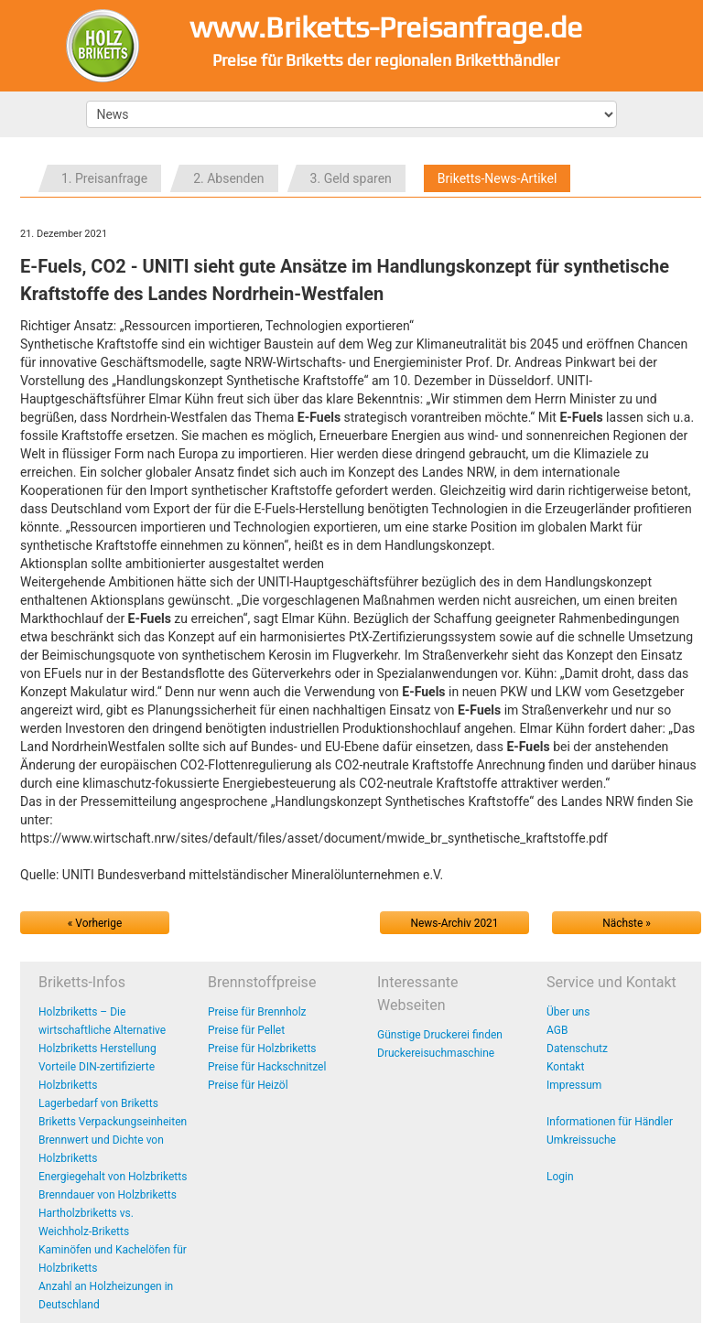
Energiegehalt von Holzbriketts (112, 1176)
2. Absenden (228, 178)
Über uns (567, 1012)
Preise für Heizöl (248, 1085)
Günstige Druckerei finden (440, 1034)
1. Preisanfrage (104, 178)
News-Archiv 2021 (455, 923)
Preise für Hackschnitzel (267, 1066)
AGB (557, 1030)
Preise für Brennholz (257, 1012)
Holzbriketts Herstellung (97, 1048)
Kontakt (565, 1066)
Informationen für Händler (609, 1121)
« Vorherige (95, 923)
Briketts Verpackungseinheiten (112, 1121)
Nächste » (626, 923)
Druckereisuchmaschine (435, 1053)
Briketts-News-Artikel (497, 178)
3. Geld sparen (351, 178)
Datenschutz (577, 1048)
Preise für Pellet (246, 1030)
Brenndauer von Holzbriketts (107, 1195)
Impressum (573, 1085)
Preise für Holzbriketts (262, 1048)
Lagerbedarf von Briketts (98, 1103)
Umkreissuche (581, 1140)
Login (560, 1176)
